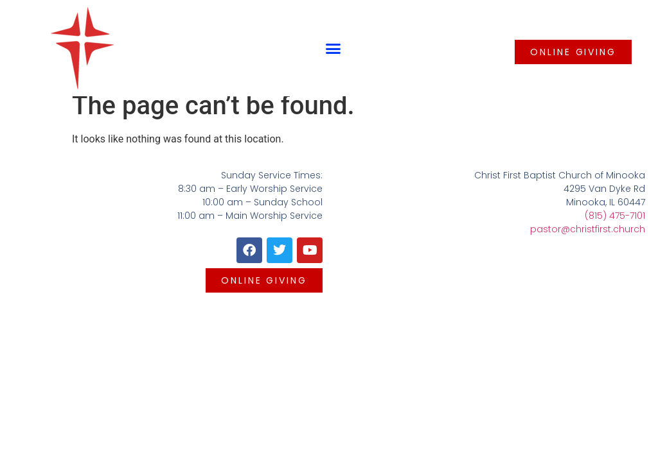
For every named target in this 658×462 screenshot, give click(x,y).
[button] (333, 48)
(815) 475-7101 (615, 215)
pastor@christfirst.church (587, 229)
